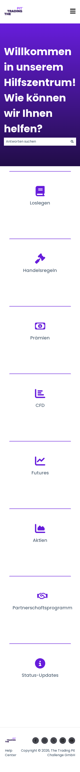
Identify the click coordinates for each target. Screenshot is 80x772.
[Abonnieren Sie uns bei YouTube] (71, 740)
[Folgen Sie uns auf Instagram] (44, 740)
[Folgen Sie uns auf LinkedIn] (62, 740)
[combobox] (36, 141)
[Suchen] (72, 141)
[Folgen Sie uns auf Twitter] (53, 740)
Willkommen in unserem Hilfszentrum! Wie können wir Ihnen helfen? (40, 90)
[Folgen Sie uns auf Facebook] (35, 740)
